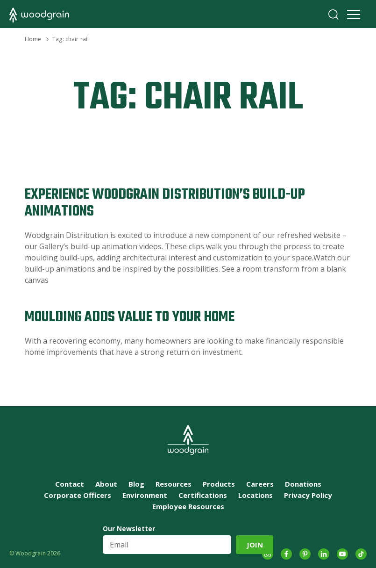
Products (219, 484)
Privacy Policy (308, 495)
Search (333, 14)
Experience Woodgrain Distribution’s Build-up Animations (165, 203)
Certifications (202, 495)
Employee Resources (188, 506)
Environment (144, 495)
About (106, 484)
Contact (69, 484)
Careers (260, 484)
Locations (255, 495)
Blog (136, 484)
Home (33, 39)
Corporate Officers (77, 495)
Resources (174, 484)
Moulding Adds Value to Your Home (129, 317)
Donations (303, 484)
